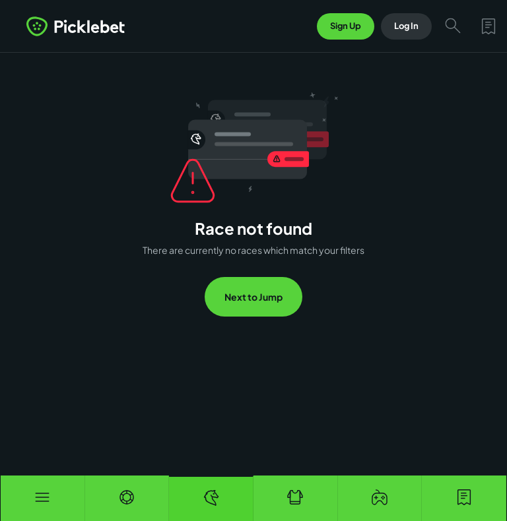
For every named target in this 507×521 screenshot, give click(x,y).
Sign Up (345, 25)
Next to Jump (253, 297)
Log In (406, 25)
